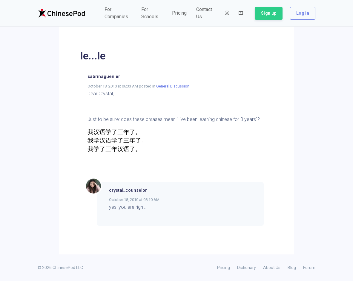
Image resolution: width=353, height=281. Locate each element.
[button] (118, 13)
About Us (271, 267)
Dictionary (246, 267)
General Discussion (172, 86)
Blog (292, 267)
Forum (309, 267)
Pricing (223, 267)
